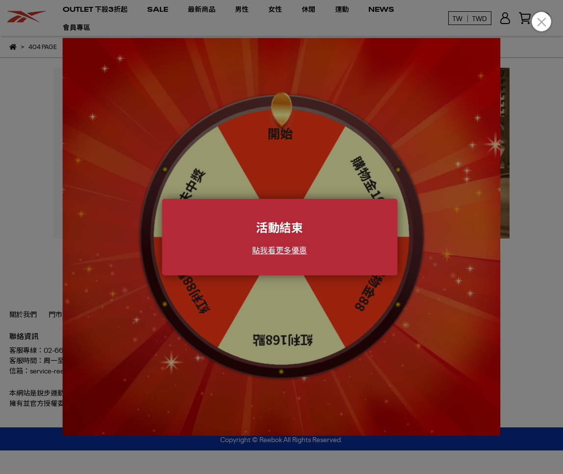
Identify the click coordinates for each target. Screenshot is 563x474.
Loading (281, 237)
